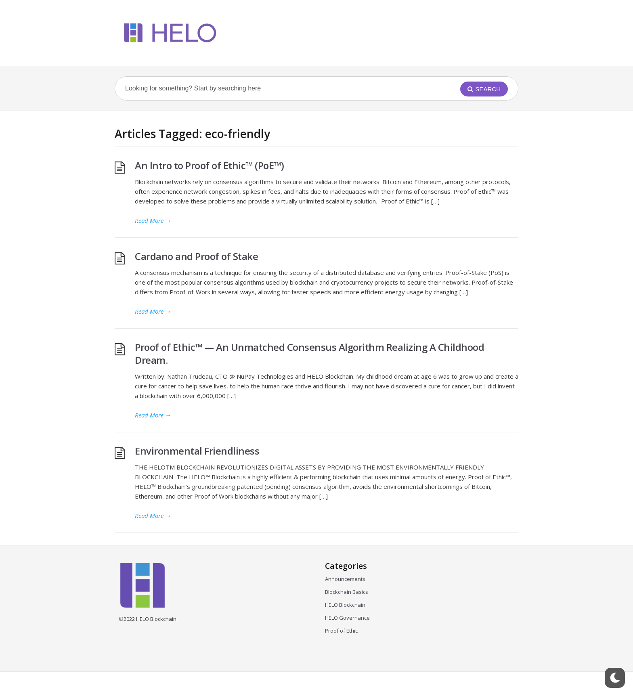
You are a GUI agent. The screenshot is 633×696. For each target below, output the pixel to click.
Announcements (345, 579)
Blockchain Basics (346, 591)
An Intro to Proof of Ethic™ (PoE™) (209, 165)
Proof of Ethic (341, 630)
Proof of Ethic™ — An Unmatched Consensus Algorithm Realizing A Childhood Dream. (309, 353)
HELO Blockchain (345, 604)
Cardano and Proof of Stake (196, 256)
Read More (153, 220)
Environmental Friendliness (198, 450)
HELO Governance (347, 617)
